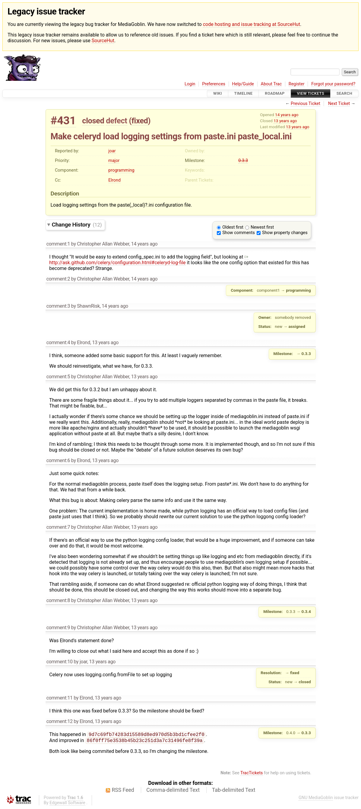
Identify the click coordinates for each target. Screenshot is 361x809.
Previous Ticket (305, 103)
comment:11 (59, 698)
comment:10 (59, 662)
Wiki (217, 93)
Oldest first (232, 227)
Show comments (238, 232)
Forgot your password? (333, 84)
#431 (63, 120)
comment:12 (59, 721)
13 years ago (285, 120)
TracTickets (251, 774)
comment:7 (58, 527)
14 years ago (286, 114)
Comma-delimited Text (173, 791)
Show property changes (284, 232)
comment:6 (58, 460)
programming (121, 170)
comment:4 (58, 342)
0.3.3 (243, 160)
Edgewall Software (67, 804)
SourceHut (103, 40)
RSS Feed (123, 791)
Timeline (243, 93)
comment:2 (58, 279)
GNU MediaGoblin (316, 798)
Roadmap (275, 93)
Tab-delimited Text (233, 791)
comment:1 (58, 244)
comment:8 (58, 600)
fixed (139, 120)
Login (190, 84)
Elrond (114, 180)
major (113, 160)
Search (344, 93)
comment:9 (58, 627)
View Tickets (310, 93)
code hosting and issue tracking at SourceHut (251, 24)
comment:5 (58, 376)
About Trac (271, 84)
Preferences (213, 84)
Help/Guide (243, 84)
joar (112, 151)
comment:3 (58, 306)
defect (116, 120)
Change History (77, 224)
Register (297, 84)
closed (93, 120)
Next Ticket (339, 103)
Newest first (262, 227)
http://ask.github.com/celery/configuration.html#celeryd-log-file (149, 259)
